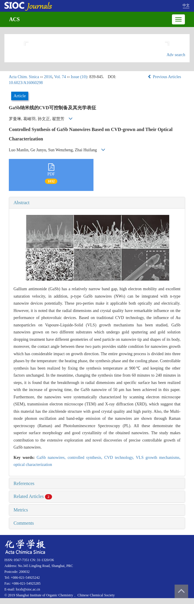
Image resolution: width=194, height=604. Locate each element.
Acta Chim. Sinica (24, 77)
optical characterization (33, 464)
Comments (24, 523)
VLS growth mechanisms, (158, 457)
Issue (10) (79, 77)
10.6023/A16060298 (26, 82)
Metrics (21, 509)
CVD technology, (120, 457)
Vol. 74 (60, 77)
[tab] (97, 202)
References (24, 483)
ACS (14, 19)
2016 (48, 77)
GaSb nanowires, (52, 457)
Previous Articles (165, 77)
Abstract (21, 202)
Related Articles (33, 496)
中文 (186, 5)
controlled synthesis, (86, 457)
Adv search (176, 55)
